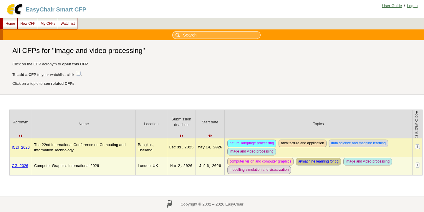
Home (10, 23)
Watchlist (68, 23)
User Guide (392, 6)
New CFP (27, 23)
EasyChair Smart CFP (56, 9)
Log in (412, 6)
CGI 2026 (20, 165)
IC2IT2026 (21, 147)
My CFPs (48, 23)
